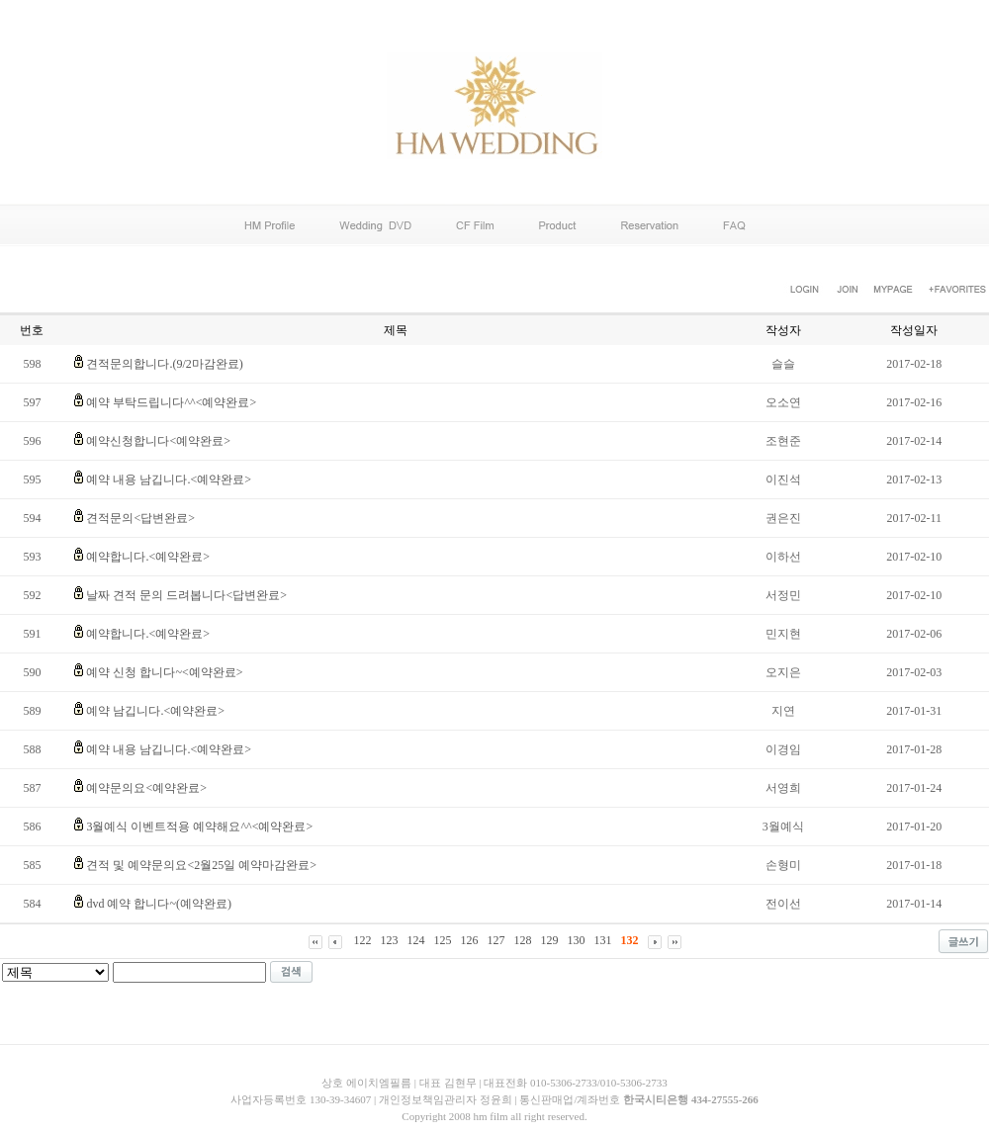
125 (443, 940)
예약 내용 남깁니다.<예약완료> (168, 479)
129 (550, 940)
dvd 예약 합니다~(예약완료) (158, 904)
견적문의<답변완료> (140, 518)
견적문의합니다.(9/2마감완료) (164, 364)
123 (390, 940)
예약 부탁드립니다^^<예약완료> (171, 402)
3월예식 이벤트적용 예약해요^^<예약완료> (199, 826)
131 (603, 940)
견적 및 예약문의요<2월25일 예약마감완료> (201, 865)
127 (496, 940)
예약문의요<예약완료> (146, 788)
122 (363, 940)
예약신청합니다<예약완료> (158, 441)
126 (470, 940)
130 (576, 940)
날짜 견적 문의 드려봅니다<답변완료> (186, 595)
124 (416, 940)
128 (523, 940)
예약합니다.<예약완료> (148, 557)
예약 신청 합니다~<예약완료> (164, 672)
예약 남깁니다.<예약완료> (155, 711)
